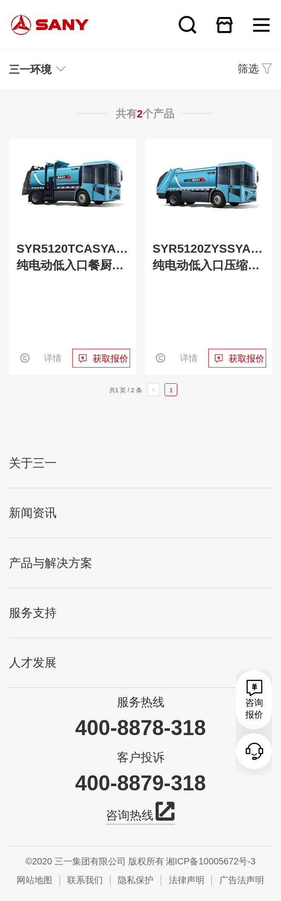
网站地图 (34, 880)
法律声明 (186, 880)
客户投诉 (141, 757)
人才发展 (33, 662)
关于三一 (33, 463)
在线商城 (224, 25)
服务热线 (141, 702)
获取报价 (110, 358)
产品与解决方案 (50, 563)
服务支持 (33, 612)
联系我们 (85, 880)
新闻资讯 (33, 512)
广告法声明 (241, 880)
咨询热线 (140, 814)
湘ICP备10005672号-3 (210, 861)
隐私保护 (135, 880)
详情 (53, 358)
